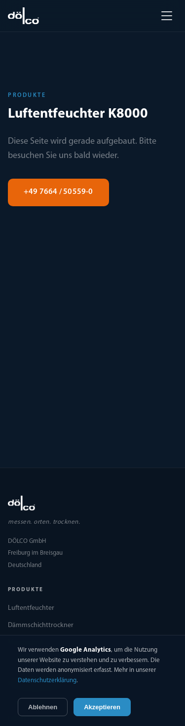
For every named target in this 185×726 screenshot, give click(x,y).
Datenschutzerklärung (47, 680)
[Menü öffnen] (166, 15)
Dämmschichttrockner (41, 625)
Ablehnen (42, 707)
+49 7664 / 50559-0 (58, 192)
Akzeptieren (102, 707)
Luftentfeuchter (31, 608)
